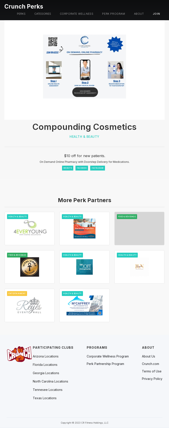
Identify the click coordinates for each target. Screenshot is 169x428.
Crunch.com (150, 364)
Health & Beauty (84, 136)
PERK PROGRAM (113, 13)
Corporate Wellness (77, 13)
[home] (23, 5)
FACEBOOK (82, 168)
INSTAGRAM (98, 168)
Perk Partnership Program (105, 364)
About (139, 13)
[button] (21, 13)
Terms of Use (152, 371)
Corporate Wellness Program (108, 356)
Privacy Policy (152, 379)
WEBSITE (67, 168)
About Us (148, 356)
